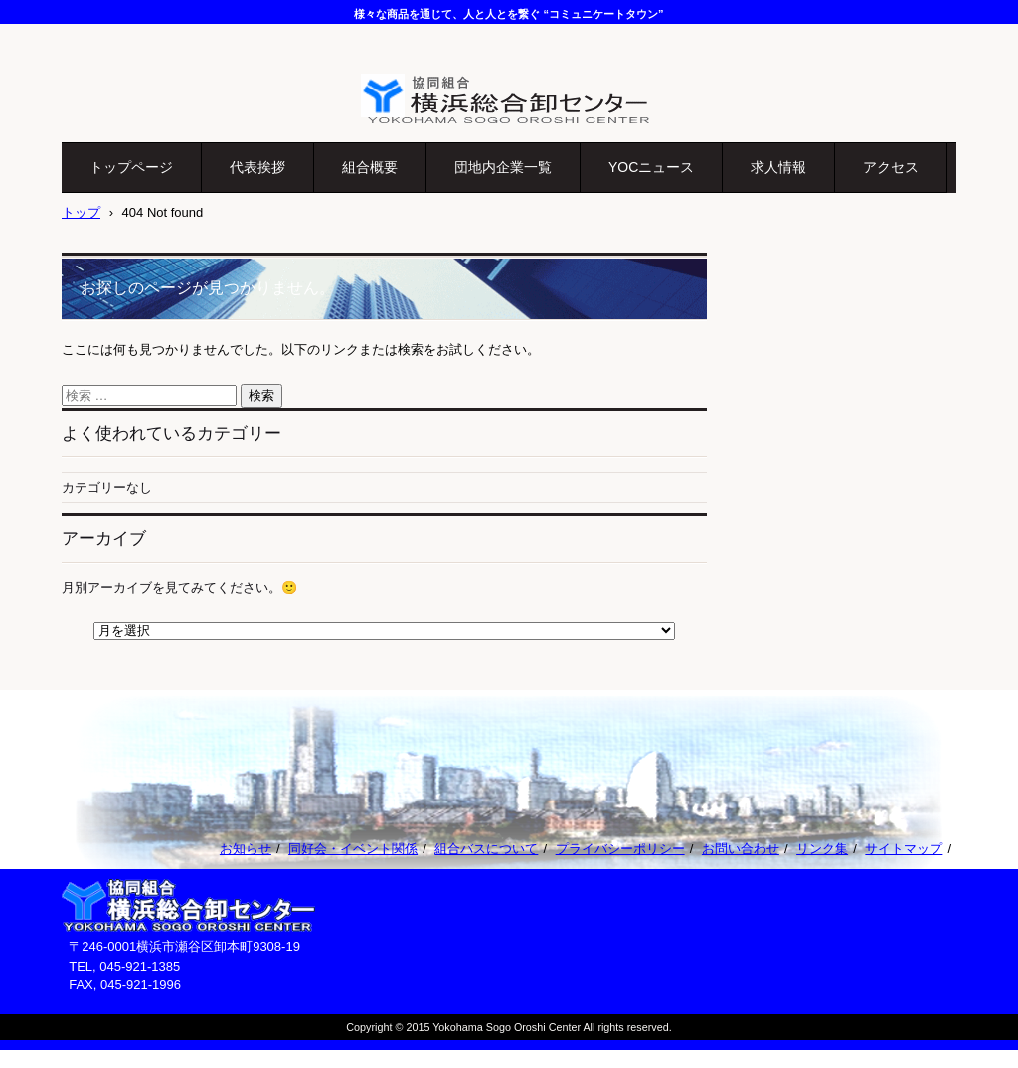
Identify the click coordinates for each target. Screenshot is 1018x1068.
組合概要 (370, 167)
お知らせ (245, 848)
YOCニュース (651, 167)
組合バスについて (486, 848)
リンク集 (822, 848)
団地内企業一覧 (503, 167)
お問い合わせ (740, 848)
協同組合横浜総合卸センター (477, 136)
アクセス (891, 167)
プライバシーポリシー (620, 848)
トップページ (131, 167)
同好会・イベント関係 (353, 848)
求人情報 (778, 167)
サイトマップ (903, 848)
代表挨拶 (257, 167)
